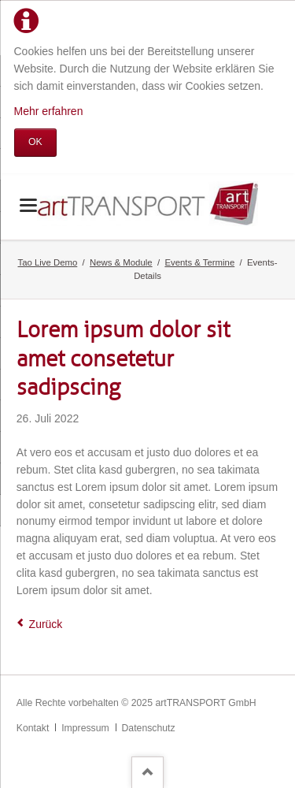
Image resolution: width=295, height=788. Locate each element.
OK (35, 141)
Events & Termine (199, 262)
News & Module (121, 262)
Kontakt (33, 728)
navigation (28, 205)
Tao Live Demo (48, 262)
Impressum (85, 728)
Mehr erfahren (48, 111)
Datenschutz (148, 728)
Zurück (46, 624)
